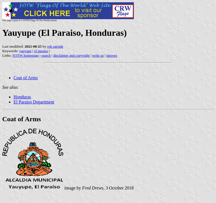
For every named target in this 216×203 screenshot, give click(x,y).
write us (98, 55)
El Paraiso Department (34, 102)
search (46, 55)
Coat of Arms (26, 77)
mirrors (111, 55)
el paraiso (41, 51)
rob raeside (55, 46)
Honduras (22, 96)
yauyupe (25, 51)
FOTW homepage (25, 55)
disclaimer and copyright (71, 55)
